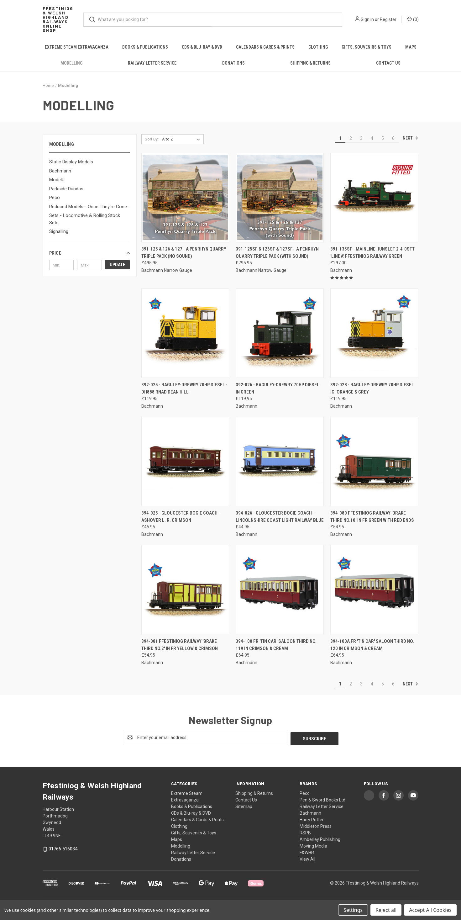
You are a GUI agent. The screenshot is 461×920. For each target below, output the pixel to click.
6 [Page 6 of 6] (393, 138)
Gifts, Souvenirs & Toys (366, 47)
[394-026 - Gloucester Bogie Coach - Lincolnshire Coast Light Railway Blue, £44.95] (279, 461)
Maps (410, 47)
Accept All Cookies (430, 910)
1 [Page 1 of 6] (340, 138)
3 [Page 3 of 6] (361, 138)
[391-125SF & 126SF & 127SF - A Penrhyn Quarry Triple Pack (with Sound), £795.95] (279, 197)
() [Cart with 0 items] (413, 19)
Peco (54, 197)
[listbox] (182, 139)
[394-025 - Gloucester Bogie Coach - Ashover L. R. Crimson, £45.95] (185, 461)
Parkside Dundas (66, 189)
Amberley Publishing (320, 838)
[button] (89, 253)
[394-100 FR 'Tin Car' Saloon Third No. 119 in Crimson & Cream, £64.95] (279, 589)
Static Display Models (71, 162)
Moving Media (313, 844)
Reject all (385, 910)
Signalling (58, 231)
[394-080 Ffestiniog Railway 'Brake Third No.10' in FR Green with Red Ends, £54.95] (374, 461)
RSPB (305, 831)
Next (410, 138)
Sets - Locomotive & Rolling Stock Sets (84, 219)
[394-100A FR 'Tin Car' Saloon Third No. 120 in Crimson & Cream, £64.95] (374, 589)
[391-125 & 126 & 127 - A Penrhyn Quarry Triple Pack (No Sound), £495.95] (185, 197)
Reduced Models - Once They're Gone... (89, 206)
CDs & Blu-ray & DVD (202, 47)
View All (307, 857)
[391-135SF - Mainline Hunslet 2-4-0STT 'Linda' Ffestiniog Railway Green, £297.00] (374, 197)
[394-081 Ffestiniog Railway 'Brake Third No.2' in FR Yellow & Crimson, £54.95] (185, 589)
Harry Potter (312, 818)
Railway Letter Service (152, 63)
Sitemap (243, 805)
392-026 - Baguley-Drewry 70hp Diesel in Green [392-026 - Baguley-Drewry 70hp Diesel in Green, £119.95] (277, 388)
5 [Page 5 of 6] (382, 138)
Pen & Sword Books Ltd (322, 798)
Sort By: (152, 139)
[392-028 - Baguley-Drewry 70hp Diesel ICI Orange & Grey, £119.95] (374, 333)
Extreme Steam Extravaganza (76, 47)
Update (117, 264)
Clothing (318, 47)
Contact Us (388, 63)
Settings (353, 910)
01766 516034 (63, 847)
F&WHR (307, 851)
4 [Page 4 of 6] (372, 138)
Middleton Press (316, 824)
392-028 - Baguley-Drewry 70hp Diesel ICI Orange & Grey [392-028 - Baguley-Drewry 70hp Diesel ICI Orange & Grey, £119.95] (372, 388)
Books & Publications (145, 47)
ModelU (57, 179)
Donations (233, 63)
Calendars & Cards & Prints (265, 47)
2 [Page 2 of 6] (350, 138)
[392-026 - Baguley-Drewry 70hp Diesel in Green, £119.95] (279, 333)
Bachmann (60, 171)
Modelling (71, 63)
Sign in (367, 19)
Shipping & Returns (310, 63)
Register (388, 19)
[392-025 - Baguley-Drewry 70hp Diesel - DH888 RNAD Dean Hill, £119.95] (185, 333)
